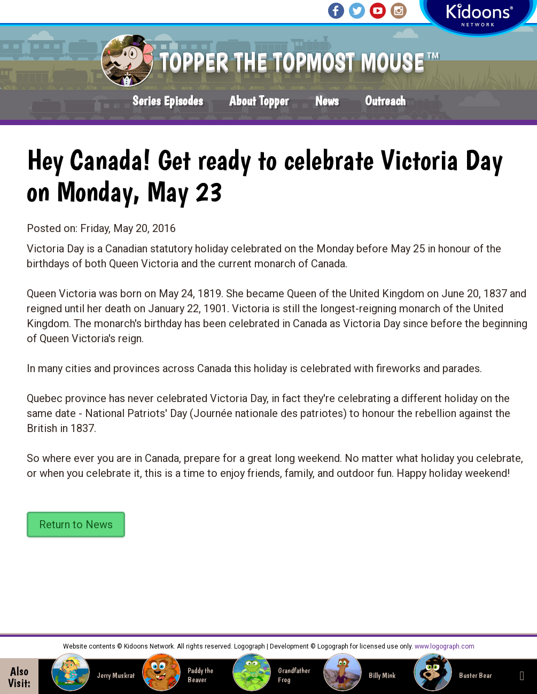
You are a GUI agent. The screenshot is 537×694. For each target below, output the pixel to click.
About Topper (259, 101)
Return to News (76, 524)
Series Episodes (168, 101)
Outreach (385, 101)
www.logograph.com (443, 646)
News (326, 101)
